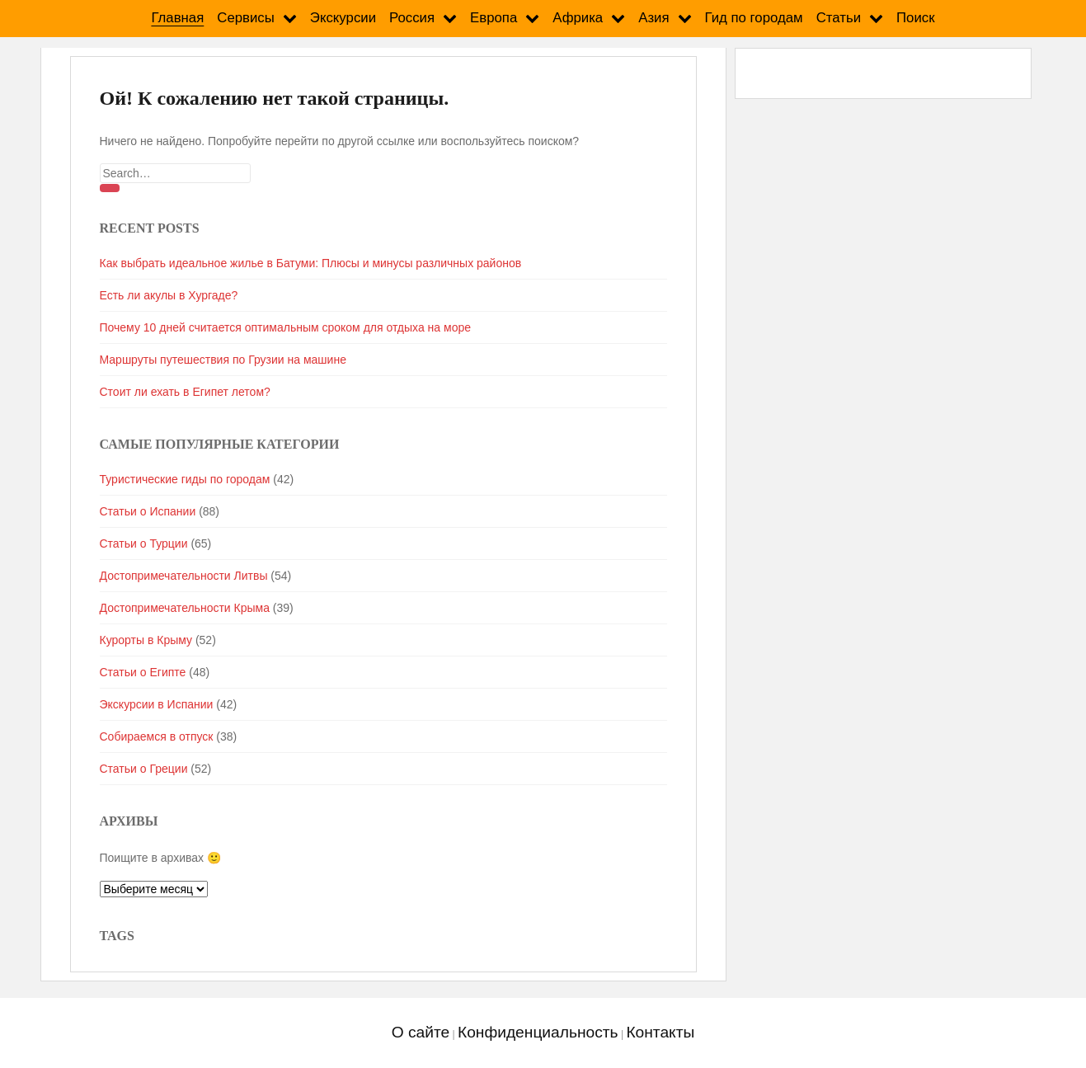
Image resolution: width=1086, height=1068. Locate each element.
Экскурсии (343, 18)
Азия (653, 18)
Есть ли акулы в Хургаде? (169, 295)
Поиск (915, 18)
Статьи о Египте (143, 672)
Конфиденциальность (538, 1032)
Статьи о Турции (144, 543)
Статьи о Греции (144, 768)
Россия (412, 18)
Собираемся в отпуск (157, 736)
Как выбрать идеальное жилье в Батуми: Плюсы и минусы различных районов (311, 263)
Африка (577, 18)
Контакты (660, 1032)
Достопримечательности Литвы (184, 575)
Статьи (838, 18)
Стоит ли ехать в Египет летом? (185, 391)
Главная (177, 18)
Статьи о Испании (148, 511)
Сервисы (246, 18)
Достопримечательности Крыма (185, 607)
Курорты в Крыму (146, 640)
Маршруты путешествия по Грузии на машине (223, 359)
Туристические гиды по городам (185, 479)
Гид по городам (754, 18)
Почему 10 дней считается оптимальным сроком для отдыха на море (286, 327)
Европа (493, 18)
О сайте (420, 1032)
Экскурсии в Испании (157, 704)
